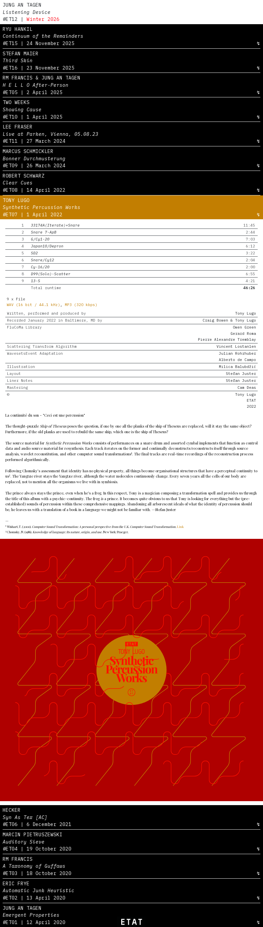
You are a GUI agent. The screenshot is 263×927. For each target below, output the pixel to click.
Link (180, 527)
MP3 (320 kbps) (81, 304)
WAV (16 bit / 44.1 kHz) (33, 304)
